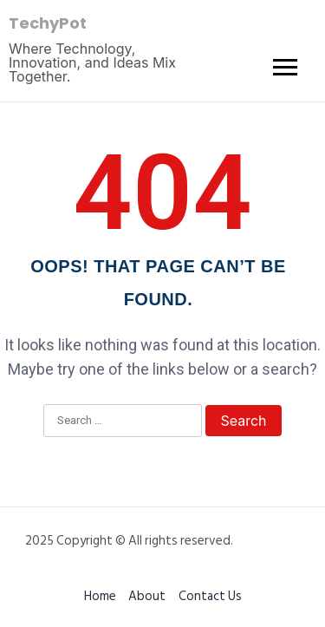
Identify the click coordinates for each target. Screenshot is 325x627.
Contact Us (210, 596)
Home (100, 596)
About (147, 596)
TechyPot (48, 23)
